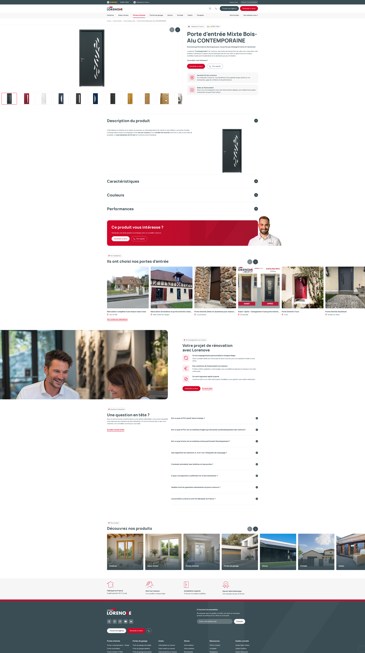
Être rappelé (215, 68)
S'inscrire (239, 623)
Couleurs (115, 196)
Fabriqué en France (141, 2)
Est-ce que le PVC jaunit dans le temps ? (188, 420)
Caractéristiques (123, 182)
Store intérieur (189, 647)
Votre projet (234, 17)
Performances (120, 210)
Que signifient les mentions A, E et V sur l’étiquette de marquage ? (199, 454)
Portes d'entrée (117, 22)
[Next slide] (177, 31)
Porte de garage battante (141, 650)
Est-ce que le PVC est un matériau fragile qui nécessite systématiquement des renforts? (208, 431)
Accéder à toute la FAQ (115, 431)
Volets (161, 642)
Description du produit (128, 122)
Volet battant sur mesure (166, 647)
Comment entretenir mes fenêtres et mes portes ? (192, 466)
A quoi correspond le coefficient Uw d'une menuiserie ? (194, 477)
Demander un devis (196, 68)
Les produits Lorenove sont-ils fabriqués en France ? (193, 500)
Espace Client (234, 2)
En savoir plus (207, 390)
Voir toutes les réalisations (117, 321)
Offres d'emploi (215, 647)
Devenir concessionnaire (249, 2)
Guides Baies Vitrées (242, 647)
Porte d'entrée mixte (129, 22)
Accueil (109, 22)
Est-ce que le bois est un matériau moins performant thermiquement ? (200, 443)
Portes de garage (140, 642)
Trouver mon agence (229, 9)
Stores (187, 642)
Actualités (213, 650)
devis (249, 9)
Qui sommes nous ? (250, 17)
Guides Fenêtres (240, 650)
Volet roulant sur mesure (166, 650)
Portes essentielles (113, 650)
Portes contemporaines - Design (118, 647)
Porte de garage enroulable (142, 647)
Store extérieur (189, 650)
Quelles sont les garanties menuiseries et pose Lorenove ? (195, 489)
